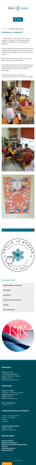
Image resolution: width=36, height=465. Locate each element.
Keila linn (5, 446)
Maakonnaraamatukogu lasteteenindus (14, 444)
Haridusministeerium (8, 448)
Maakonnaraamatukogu (9, 442)
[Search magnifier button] (33, 230)
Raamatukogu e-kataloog (12, 300)
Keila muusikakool (7, 440)
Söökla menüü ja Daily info (12, 285)
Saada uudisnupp (9, 309)
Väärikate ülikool (7, 450)
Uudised (21, 28)
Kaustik (5, 305)
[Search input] (17, 230)
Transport (7, 290)
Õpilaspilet (7, 295)
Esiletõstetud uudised (14, 28)
